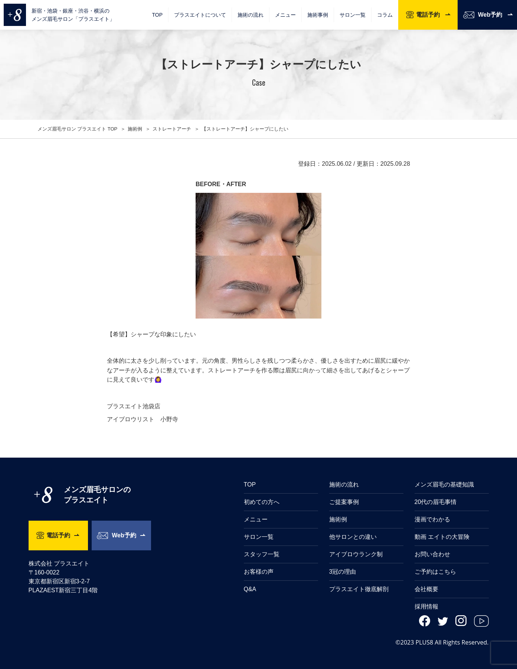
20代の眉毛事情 (436, 502)
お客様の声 (259, 572)
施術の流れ (251, 15)
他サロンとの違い (353, 537)
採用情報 (426, 606)
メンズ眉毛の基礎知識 (444, 484)
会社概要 (426, 589)
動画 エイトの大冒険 (442, 537)
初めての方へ (261, 502)
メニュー (256, 519)
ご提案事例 (344, 502)
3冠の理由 (342, 572)
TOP (157, 15)
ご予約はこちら (435, 572)
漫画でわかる (432, 519)
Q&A (250, 589)
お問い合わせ (432, 554)
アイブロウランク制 (356, 554)
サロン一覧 (353, 15)
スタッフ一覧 (261, 554)
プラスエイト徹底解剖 (359, 589)
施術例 (338, 519)
